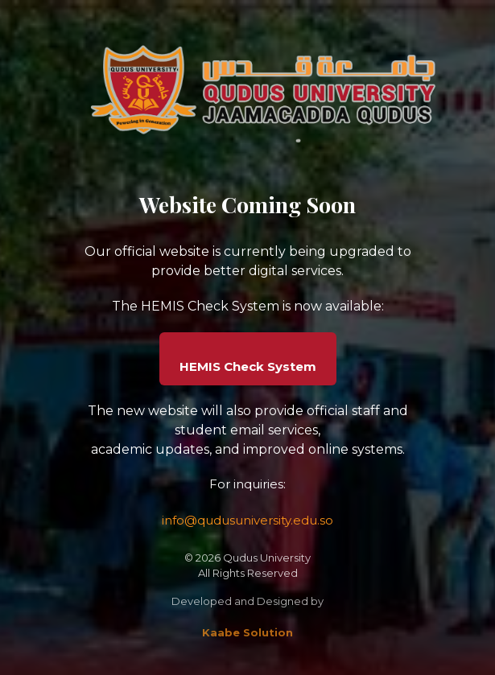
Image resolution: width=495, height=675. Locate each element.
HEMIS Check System (247, 366)
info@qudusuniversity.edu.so (247, 520)
